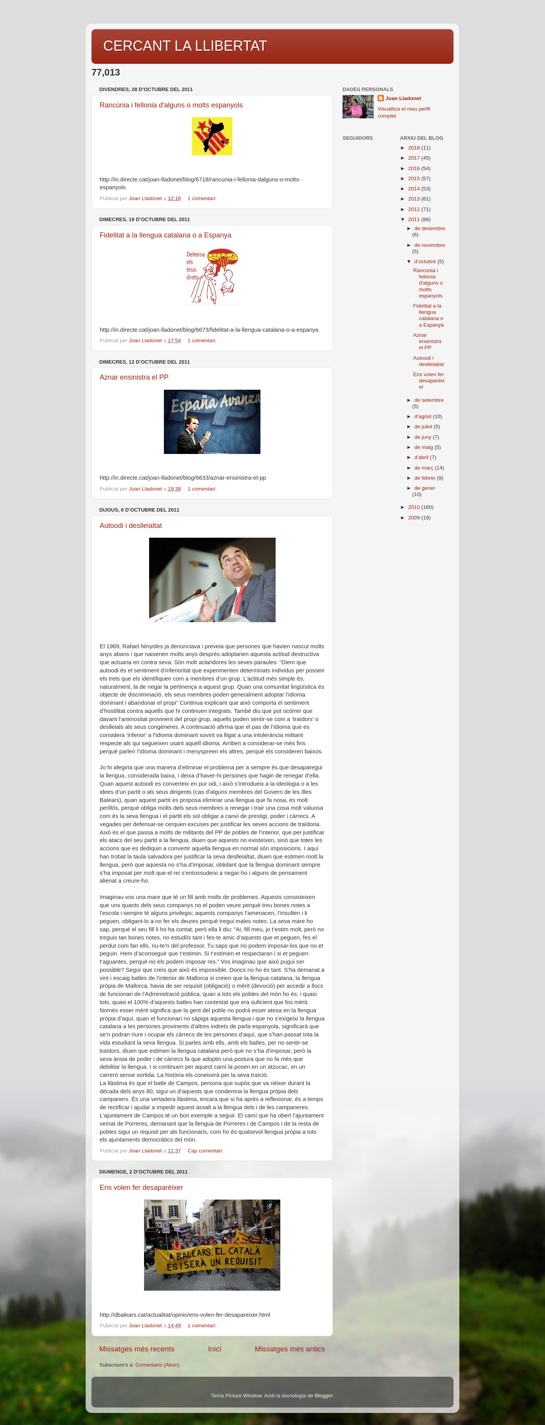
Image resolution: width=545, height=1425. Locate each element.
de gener (425, 488)
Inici (215, 1349)
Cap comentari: (206, 1151)
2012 (414, 209)
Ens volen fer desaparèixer (141, 1187)
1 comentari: (203, 198)
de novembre (430, 245)
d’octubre (426, 261)
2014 (414, 189)
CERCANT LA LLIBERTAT (185, 46)
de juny (424, 437)
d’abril (422, 457)
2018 (414, 148)
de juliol (424, 426)
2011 (414, 219)
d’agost (424, 416)
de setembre (429, 400)
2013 (414, 199)
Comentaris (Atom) (157, 1365)
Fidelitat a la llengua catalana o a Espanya (165, 235)
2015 (414, 178)
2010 (414, 507)
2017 (414, 158)
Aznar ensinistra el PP (134, 377)
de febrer (426, 478)
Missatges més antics (290, 1349)
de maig (425, 447)
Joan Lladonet (403, 98)
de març (425, 468)
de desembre (430, 228)
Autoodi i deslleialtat (131, 526)
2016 (414, 168)
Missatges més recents (136, 1349)
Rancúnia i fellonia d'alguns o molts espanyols (171, 105)
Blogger (323, 1396)
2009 (414, 518)
